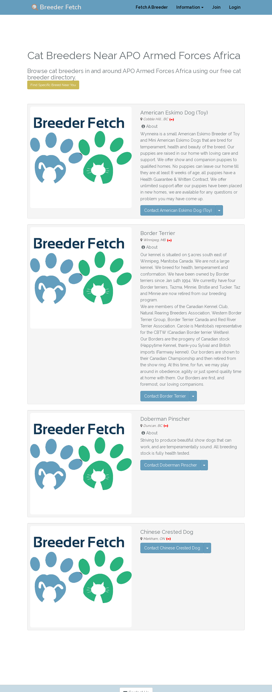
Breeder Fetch (56, 7)
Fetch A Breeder (152, 7)
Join (216, 7)
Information (190, 7)
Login (234, 7)
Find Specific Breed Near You (53, 85)
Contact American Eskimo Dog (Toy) (178, 210)
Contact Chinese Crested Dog (172, 548)
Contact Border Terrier (165, 396)
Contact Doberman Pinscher (170, 465)
